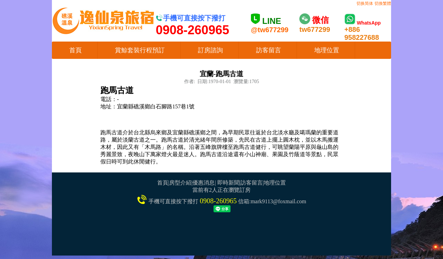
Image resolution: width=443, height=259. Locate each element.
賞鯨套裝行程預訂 (140, 50)
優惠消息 (203, 183)
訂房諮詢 (210, 50)
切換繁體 (382, 3)
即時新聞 (228, 183)
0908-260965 (218, 201)
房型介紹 (180, 183)
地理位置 (326, 50)
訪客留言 (268, 50)
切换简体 (364, 3)
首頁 (75, 50)
